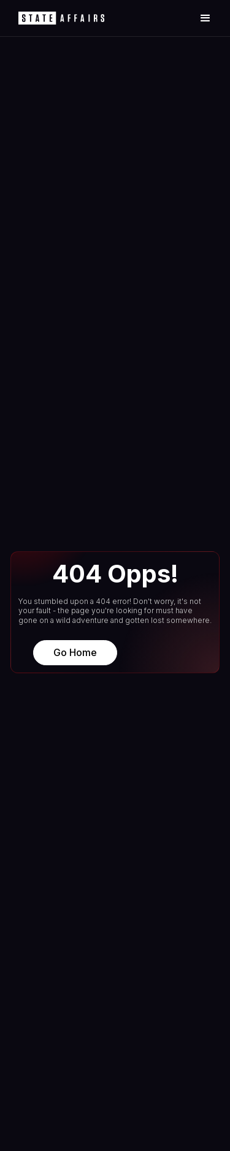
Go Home (75, 652)
